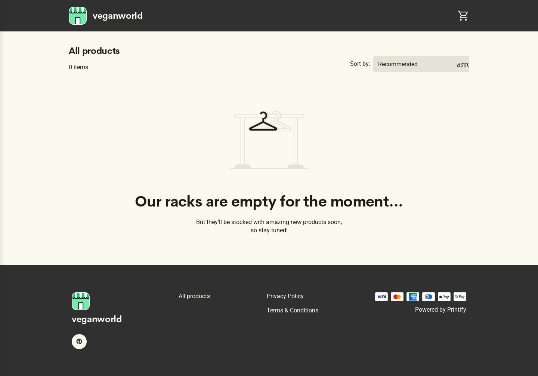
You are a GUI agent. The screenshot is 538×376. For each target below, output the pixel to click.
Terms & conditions (292, 310)
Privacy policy (285, 296)
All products (194, 296)
